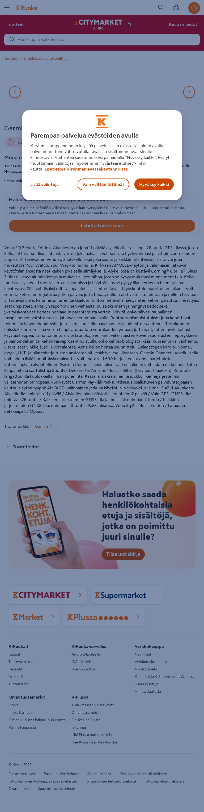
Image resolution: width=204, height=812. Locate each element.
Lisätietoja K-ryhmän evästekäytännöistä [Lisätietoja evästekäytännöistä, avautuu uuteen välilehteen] (86, 169)
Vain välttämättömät (103, 184)
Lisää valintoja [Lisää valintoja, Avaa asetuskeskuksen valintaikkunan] (44, 184)
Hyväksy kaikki (154, 184)
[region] (102, 155)
